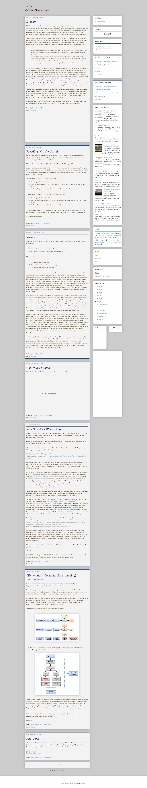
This (28, 160)
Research (109, 243)
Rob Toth (29, 6)
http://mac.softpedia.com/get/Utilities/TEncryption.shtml (44, 586)
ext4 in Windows (100, 75)
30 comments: (47, 725)
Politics (117, 240)
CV (96, 262)
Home (61, 765)
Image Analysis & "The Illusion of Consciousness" (110, 146)
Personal (114, 237)
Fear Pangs (98, 100)
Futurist (99, 238)
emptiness (44, 26)
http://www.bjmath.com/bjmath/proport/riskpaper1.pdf (42, 503)
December (102, 304)
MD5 (58, 600)
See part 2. (41, 580)
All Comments (101, 50)
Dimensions (101, 235)
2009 (98, 302)
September (102, 314)
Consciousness (116, 233)
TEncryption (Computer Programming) (51, 575)
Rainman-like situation (40, 477)
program (51, 584)
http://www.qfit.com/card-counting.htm (65, 510)
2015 (98, 287)
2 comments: (46, 223)
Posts (98, 46)
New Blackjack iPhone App (43, 429)
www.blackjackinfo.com (40, 545)
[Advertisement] (57, 127)
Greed (96, 214)
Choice (97, 233)
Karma (30, 237)
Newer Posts (30, 765)
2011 (98, 296)
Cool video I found (38, 367)
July (100, 317)
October (101, 311)
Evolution (118, 236)
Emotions (109, 236)
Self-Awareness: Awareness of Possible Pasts (107, 93)
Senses (98, 245)
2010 (98, 299)
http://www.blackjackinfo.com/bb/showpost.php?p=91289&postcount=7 (47, 526)
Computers (34, 564)
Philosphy (33, 110)
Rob (98, 273)
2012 (98, 293)
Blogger (83, 784)
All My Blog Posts (100, 22)
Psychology (99, 242)
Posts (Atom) (61, 770)
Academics (98, 259)
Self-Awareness (117, 243)
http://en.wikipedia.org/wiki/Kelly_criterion (60, 501)
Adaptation (98, 72)
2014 (98, 290)
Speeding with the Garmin (42, 151)
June (100, 320)
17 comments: (47, 561)
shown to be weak (51, 602)
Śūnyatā (31, 21)
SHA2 (85, 600)
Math (32, 225)
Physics (111, 240)
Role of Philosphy (100, 96)
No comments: (48, 354)
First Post (32, 738)
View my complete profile (102, 276)
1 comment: (47, 108)
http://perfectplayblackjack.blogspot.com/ (38, 454)
